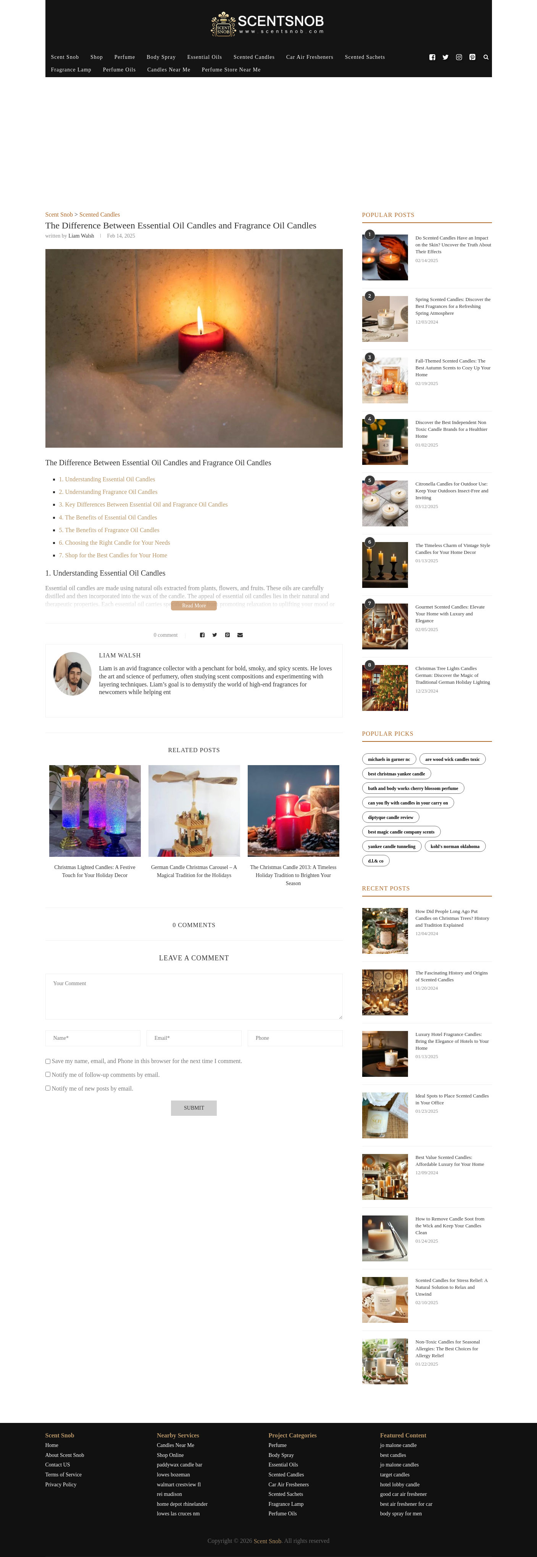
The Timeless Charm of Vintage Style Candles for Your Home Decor (453, 548)
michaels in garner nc (389, 759)
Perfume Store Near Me (231, 70)
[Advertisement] (269, 153)
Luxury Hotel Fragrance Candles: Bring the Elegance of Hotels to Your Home (452, 1041)
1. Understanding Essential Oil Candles (107, 479)
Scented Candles (254, 57)
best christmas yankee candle (396, 774)
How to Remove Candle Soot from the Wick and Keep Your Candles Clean (450, 1225)
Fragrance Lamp (71, 70)
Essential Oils (204, 57)
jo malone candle (398, 1445)
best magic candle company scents (401, 832)
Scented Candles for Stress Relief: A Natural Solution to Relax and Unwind (452, 1287)
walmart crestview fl (179, 1484)
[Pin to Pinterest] (226, 635)
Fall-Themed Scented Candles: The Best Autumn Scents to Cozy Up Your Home (453, 367)
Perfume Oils (119, 70)
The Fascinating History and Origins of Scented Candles (452, 976)
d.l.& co (376, 861)
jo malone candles (399, 1465)
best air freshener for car (406, 1504)
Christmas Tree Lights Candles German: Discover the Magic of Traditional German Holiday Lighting (453, 675)
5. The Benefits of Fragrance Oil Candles (109, 530)
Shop (96, 57)
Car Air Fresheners (310, 57)
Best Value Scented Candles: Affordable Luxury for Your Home (450, 1160)
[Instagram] (459, 57)
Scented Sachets (365, 57)
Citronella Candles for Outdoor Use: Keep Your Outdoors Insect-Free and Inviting (452, 490)
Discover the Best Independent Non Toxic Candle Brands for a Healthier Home (452, 429)
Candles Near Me (168, 70)
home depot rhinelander (182, 1504)
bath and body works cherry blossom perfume (413, 788)
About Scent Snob (64, 1455)
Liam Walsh (81, 236)
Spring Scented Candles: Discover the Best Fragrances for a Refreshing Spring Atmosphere (453, 306)
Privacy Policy (61, 1484)
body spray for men (401, 1514)
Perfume (124, 57)
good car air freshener (403, 1494)
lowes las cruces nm (178, 1514)
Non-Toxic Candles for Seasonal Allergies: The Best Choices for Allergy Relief (448, 1348)
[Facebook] (432, 57)
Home (51, 1445)
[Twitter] (445, 57)
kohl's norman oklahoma (455, 846)
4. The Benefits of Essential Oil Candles (108, 517)
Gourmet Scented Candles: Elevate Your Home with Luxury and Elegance (450, 613)
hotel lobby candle (399, 1484)
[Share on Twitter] (213, 635)
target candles (395, 1475)
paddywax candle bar (179, 1465)
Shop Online (170, 1455)
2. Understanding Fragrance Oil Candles (108, 492)
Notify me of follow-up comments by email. (106, 1074)
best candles (393, 1455)
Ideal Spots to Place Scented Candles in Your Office (452, 1099)
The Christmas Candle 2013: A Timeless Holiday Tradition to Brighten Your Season (293, 875)
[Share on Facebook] (201, 635)
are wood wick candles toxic (453, 759)
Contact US (57, 1465)
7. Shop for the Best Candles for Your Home (113, 555)
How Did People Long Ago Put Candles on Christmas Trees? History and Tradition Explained (453, 918)
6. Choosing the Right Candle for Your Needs (114, 542)
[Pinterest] (472, 57)
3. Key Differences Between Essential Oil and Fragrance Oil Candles (143, 504)
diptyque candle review (390, 817)
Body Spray (161, 57)
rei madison (169, 1494)
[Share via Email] (238, 635)
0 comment (160, 635)
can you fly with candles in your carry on (408, 803)
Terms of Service (63, 1475)
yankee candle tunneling (392, 846)
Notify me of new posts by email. (93, 1088)
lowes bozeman (173, 1475)
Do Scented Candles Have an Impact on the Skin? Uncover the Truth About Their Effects (454, 244)
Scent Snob (65, 57)
